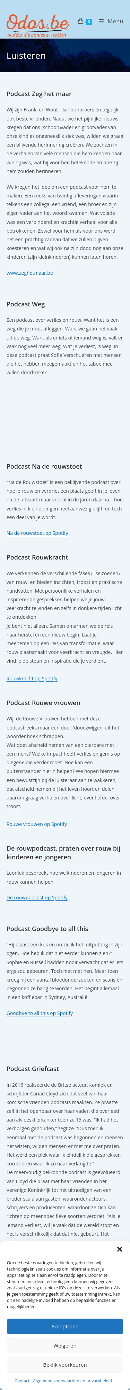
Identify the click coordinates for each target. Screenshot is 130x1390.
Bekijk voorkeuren (65, 1364)
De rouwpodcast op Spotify (37, 897)
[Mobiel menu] (108, 21)
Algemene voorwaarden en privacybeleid (72, 1381)
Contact (22, 1381)
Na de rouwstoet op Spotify (37, 533)
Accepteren (65, 1326)
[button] (119, 1249)
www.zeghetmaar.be (30, 273)
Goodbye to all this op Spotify (40, 1013)
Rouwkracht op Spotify (32, 678)
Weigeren (64, 1345)
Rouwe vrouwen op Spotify (37, 824)
